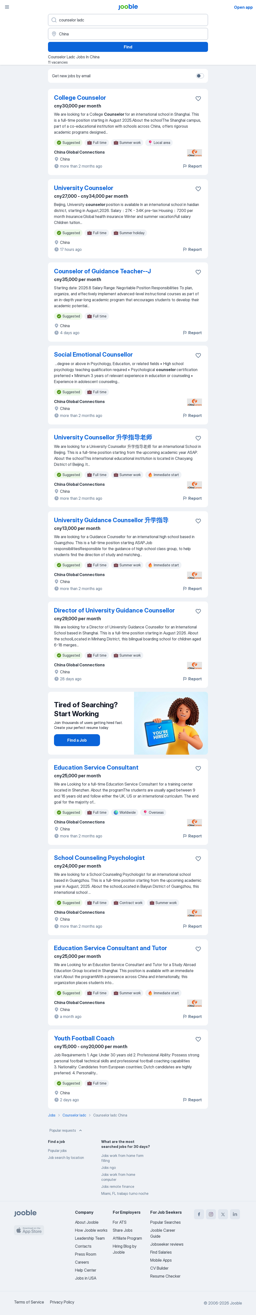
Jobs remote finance (117, 1186)
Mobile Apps (161, 1260)
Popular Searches (165, 1222)
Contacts (83, 1246)
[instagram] (211, 1214)
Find (128, 46)
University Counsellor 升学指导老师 (103, 437)
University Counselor (83, 188)
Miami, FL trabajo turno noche (124, 1193)
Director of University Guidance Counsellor (114, 610)
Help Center (85, 1270)
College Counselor (80, 97)
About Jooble (86, 1222)
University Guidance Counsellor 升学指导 (111, 520)
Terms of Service (29, 1302)
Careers (82, 1262)
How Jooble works (91, 1230)
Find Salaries (161, 1252)
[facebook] (199, 1214)
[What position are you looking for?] (128, 20)
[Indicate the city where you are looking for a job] (128, 34)
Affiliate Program (127, 1238)
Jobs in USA (85, 1278)
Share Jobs (122, 1230)
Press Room (85, 1254)
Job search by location (66, 1157)
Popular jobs (57, 1150)
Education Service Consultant (96, 767)
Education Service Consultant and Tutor (110, 948)
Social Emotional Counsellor (93, 354)
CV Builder (159, 1268)
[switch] (200, 75)
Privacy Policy (62, 1302)
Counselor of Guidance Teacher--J (102, 271)
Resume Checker (165, 1276)
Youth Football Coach (84, 1038)
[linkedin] (235, 1214)
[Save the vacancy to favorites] (198, 98)
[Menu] (7, 7)
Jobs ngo (108, 1167)
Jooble (236, 1303)
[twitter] (223, 1214)
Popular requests (66, 1130)
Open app (243, 7)
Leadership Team (90, 1238)
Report (192, 166)
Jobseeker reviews (167, 1244)
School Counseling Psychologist (99, 857)
